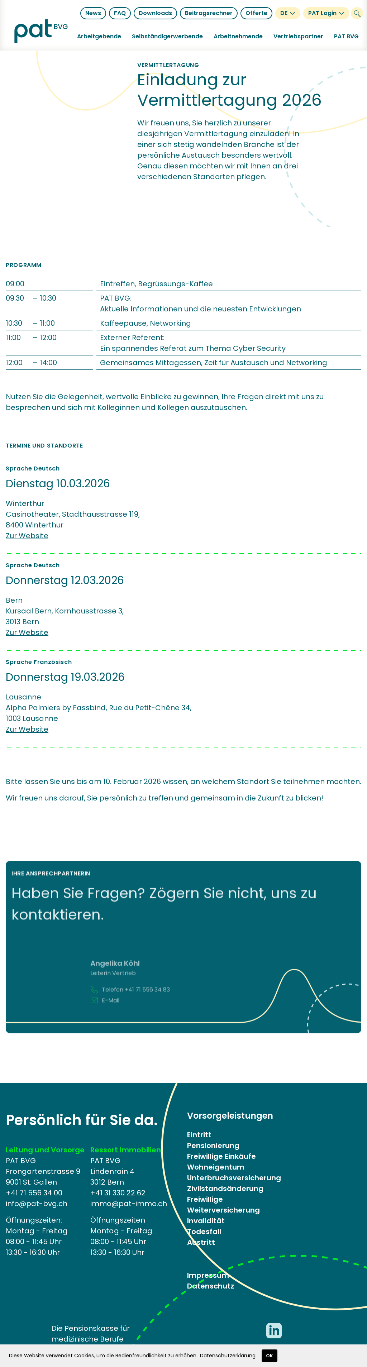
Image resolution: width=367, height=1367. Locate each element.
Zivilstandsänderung (225, 1189)
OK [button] (269, 1356)
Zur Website (27, 536)
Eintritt (199, 1135)
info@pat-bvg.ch (36, 1204)
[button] (99, 36)
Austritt (201, 1242)
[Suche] (357, 13)
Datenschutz (210, 1286)
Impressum (208, 1275)
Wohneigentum (215, 1167)
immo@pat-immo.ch (128, 1204)
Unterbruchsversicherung (234, 1178)
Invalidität (206, 1221)
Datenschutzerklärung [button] (228, 1355)
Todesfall (204, 1232)
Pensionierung (213, 1146)
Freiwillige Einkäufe (221, 1156)
